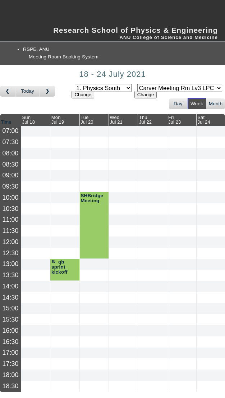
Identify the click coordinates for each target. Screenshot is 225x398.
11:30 (11, 230)
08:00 (11, 153)
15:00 (11, 308)
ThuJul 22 (145, 119)
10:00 (11, 197)
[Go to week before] (7, 91)
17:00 (11, 352)
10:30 (11, 208)
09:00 (11, 175)
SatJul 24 (203, 119)
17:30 (11, 363)
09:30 (11, 186)
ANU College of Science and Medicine (168, 37)
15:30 (11, 319)
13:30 (11, 275)
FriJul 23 (174, 119)
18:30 (11, 386)
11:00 (11, 219)
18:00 (11, 375)
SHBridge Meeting (92, 198)
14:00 (11, 286)
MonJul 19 (57, 119)
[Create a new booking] (35, 131)
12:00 (11, 242)
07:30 (11, 142)
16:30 (11, 341)
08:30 (11, 164)
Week (196, 103)
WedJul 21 (116, 119)
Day (178, 103)
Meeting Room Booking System (63, 56)
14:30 (11, 297)
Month (215, 103)
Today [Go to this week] (27, 91)
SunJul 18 (28, 119)
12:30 (11, 253)
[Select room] (179, 88)
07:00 (11, 130)
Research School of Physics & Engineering (135, 30)
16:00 (11, 330)
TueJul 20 (87, 119)
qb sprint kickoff (59, 266)
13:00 (11, 263)
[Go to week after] (47, 91)
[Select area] (103, 88)
